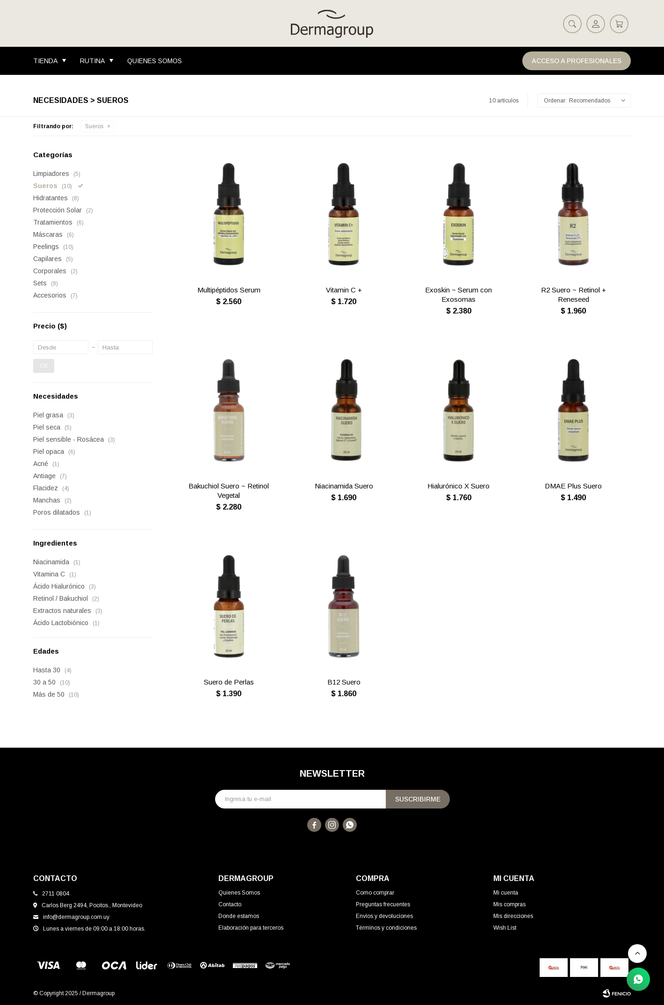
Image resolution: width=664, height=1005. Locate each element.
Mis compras (509, 904)
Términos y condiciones (386, 928)
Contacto (229, 904)
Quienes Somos (154, 61)
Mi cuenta (505, 892)
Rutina (92, 61)
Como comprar (375, 892)
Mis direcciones (513, 916)
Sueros (94, 126)
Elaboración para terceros (250, 928)
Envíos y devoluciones (384, 916)
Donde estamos (238, 916)
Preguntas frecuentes (383, 904)
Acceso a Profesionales (576, 61)
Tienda (45, 61)
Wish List (504, 928)
